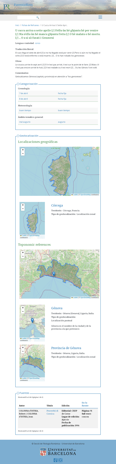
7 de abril (23, 93)
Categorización (29, 83)
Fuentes (24, 393)
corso (37, 43)
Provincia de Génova (66, 348)
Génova (56, 308)
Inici (17, 25)
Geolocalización (29, 135)
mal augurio (24, 122)
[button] (23, 150)
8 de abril (23, 98)
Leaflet (74, 195)
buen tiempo (25, 110)
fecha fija (62, 93)
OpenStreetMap (85, 195)
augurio (61, 122)
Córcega (57, 205)
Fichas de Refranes (30, 25)
